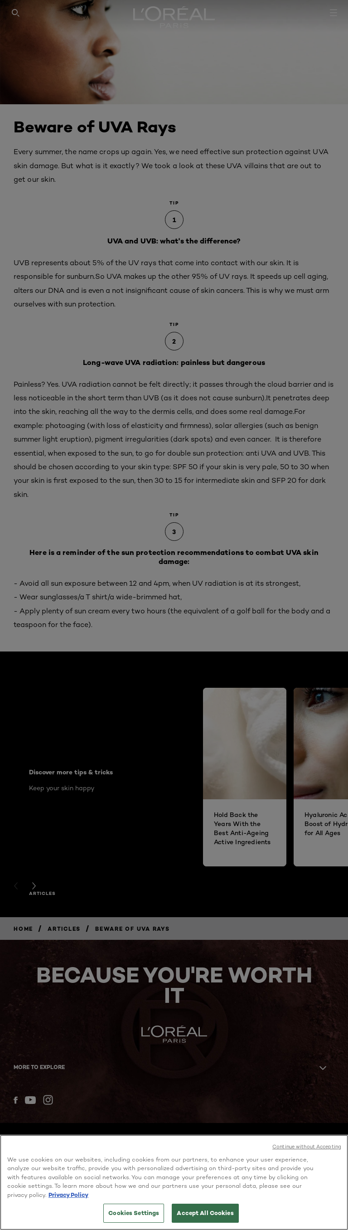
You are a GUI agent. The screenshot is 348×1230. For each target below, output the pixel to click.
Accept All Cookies (205, 1212)
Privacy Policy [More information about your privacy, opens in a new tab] (68, 1194)
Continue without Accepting (306, 1146)
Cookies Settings (133, 1212)
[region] (174, 1182)
